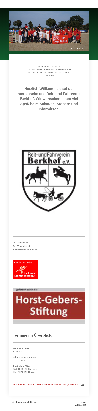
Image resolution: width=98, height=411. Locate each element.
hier (82, 384)
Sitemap (33, 402)
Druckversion (20, 402)
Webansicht (80, 405)
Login (83, 402)
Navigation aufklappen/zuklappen (49, 4)
